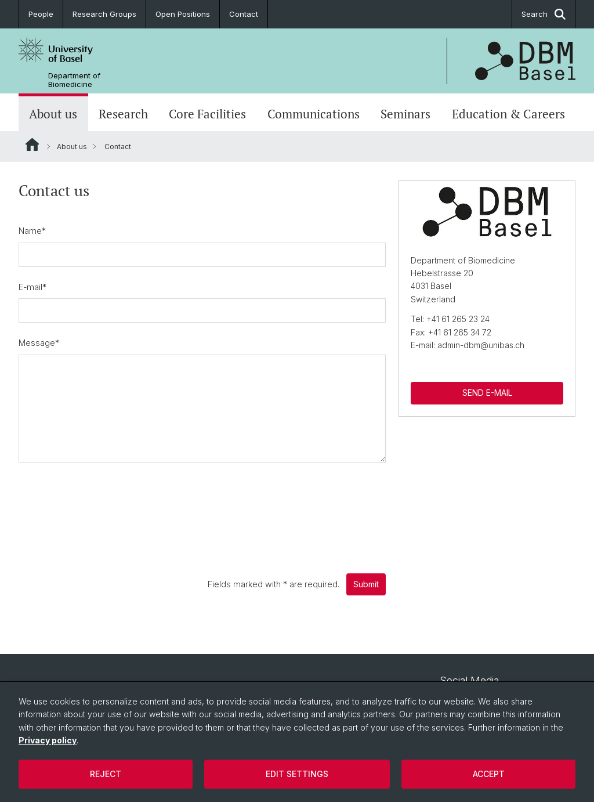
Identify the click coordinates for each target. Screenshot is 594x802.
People (40, 14)
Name (32, 231)
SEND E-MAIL (487, 393)
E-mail (32, 287)
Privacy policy (48, 740)
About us (53, 114)
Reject (105, 774)
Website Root (32, 144)
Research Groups (104, 14)
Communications (313, 114)
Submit (366, 584)
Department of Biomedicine (74, 80)
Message (39, 343)
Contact (243, 14)
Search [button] (543, 14)
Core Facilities (207, 114)
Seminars (405, 114)
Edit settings (297, 774)
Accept (489, 774)
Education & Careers (508, 114)
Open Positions (182, 14)
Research (123, 114)
